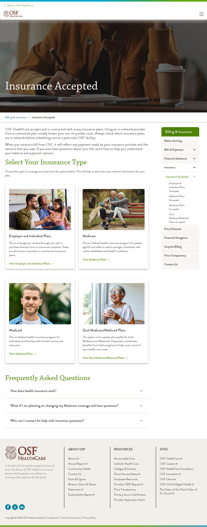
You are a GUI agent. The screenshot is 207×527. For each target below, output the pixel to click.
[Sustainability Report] (81, 494)
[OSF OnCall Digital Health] (177, 484)
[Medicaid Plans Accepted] (180, 198)
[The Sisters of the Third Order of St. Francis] (178, 491)
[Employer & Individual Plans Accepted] (180, 187)
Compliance (52, 517)
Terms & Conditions (70, 517)
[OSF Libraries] (168, 479)
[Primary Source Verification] (130, 494)
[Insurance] (180, 167)
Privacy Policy (89, 517)
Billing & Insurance (17, 117)
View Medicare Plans (95, 259)
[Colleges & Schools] (125, 469)
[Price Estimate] (180, 229)
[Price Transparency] (180, 255)
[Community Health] (79, 469)
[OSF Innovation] (170, 474)
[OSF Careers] (168, 463)
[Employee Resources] (126, 479)
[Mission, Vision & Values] (82, 484)
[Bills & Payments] (180, 149)
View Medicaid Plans (21, 353)
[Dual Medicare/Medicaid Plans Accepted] (180, 218)
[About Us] (73, 458)
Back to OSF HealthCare (20, 5)
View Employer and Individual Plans (29, 263)
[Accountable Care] (124, 458)
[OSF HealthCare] (171, 458)
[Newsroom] (75, 489)
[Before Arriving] (180, 140)
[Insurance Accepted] (180, 176)
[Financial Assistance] (180, 158)
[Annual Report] (77, 463)
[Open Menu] (201, 14)
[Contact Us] (180, 264)
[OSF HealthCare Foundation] (176, 469)
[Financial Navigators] (180, 237)
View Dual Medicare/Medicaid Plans (103, 357)
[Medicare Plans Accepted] (180, 207)
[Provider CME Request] (128, 484)
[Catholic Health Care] (126, 463)
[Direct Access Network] (127, 474)
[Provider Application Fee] (129, 500)
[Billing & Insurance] (180, 131)
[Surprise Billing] (180, 246)
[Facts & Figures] (77, 479)
